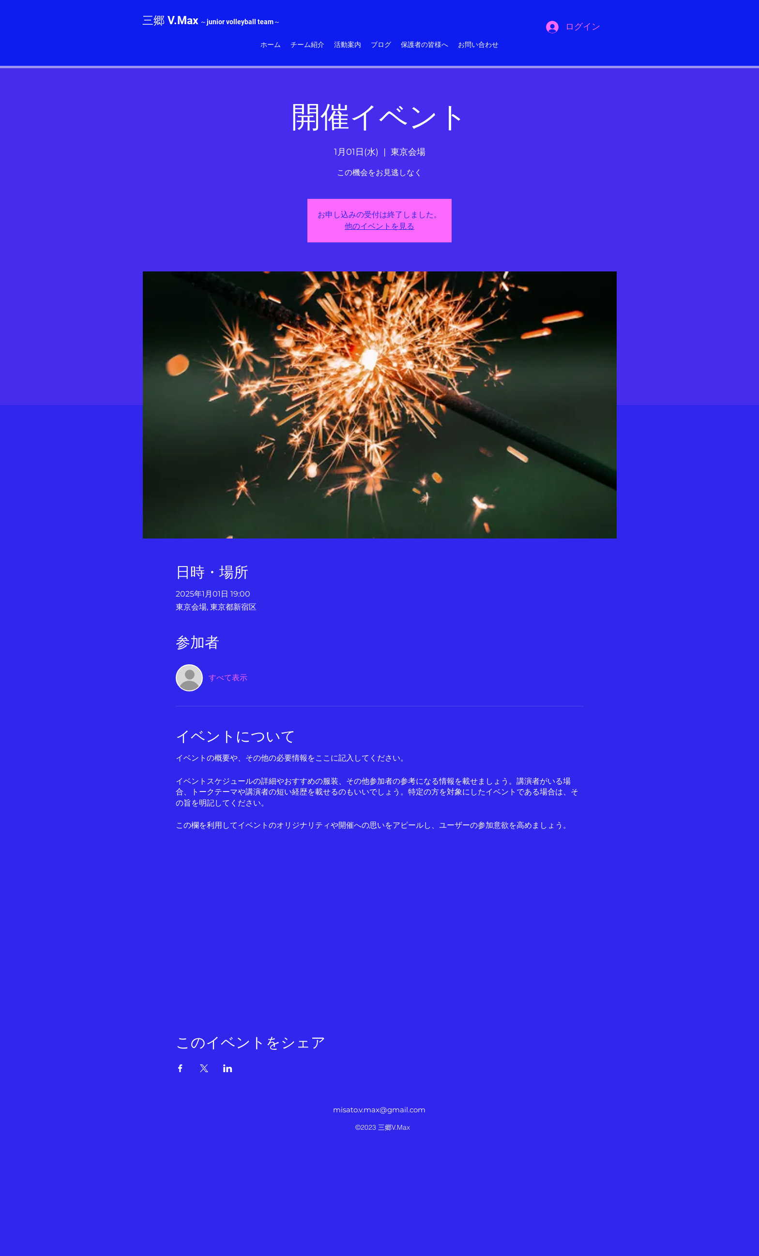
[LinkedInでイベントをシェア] (227, 1068)
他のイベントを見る (379, 226)
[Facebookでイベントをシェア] (180, 1068)
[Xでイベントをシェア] (204, 1068)
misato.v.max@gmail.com (379, 1109)
